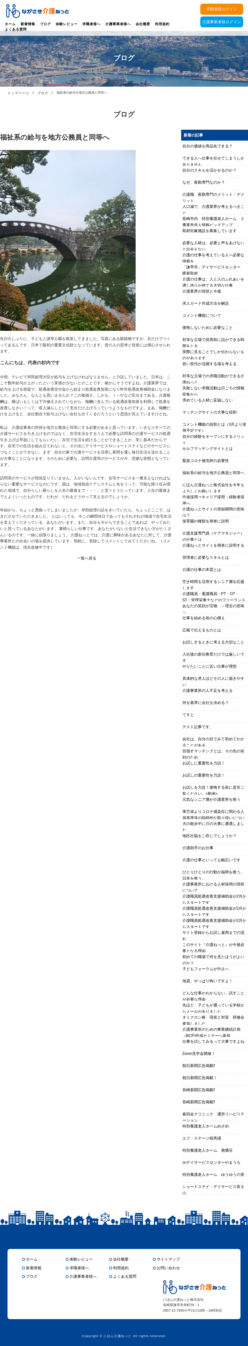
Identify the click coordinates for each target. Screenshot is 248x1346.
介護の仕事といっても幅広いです (211, 860)
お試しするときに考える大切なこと (213, 642)
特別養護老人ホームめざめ (205, 1126)
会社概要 (143, 24)
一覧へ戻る (86, 558)
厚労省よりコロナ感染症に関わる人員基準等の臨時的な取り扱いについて (213, 817)
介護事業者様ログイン (221, 22)
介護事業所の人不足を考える (207, 690)
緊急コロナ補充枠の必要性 (205, 461)
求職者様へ (91, 24)
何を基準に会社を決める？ (205, 703)
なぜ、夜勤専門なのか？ (203, 182)
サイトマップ (168, 1259)
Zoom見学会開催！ (199, 1053)
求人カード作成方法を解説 (205, 303)
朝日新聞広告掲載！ (199, 1078)
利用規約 (162, 24)
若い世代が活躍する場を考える (209, 364)
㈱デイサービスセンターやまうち (211, 1162)
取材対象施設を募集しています (209, 231)
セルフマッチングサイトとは (207, 448)
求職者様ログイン (221, 9)
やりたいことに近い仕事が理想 (209, 666)
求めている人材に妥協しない (207, 400)
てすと (188, 715)
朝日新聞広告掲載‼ (198, 1066)
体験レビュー (67, 24)
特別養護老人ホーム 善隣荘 (207, 1150)
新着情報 (28, 24)
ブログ (45, 24)
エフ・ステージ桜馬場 (201, 1138)
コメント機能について (201, 315)
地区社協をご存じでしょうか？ (209, 836)
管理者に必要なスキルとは (205, 557)
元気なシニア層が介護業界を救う (211, 799)
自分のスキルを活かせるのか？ (209, 170)
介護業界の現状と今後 (201, 291)
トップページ (18, 93)
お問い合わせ (168, 1268)
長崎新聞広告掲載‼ (198, 1090)
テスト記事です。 (197, 727)
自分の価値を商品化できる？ (207, 146)
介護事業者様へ (118, 24)
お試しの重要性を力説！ (203, 775)
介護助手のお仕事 (197, 848)
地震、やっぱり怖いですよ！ (207, 981)
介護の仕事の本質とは (201, 569)
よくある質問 (16, 29)
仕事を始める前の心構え (203, 618)
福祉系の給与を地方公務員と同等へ (213, 473)
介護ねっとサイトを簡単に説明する (213, 545)
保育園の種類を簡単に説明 (205, 521)
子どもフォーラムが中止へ (205, 969)
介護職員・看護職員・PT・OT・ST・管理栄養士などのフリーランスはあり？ (213, 600)
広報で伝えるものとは (201, 630)
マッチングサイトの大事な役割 (209, 412)
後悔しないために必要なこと (207, 327)
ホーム (10, 24)
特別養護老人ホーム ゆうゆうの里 (213, 1174)
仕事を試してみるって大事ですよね (213, 1041)
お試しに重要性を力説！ (203, 763)
